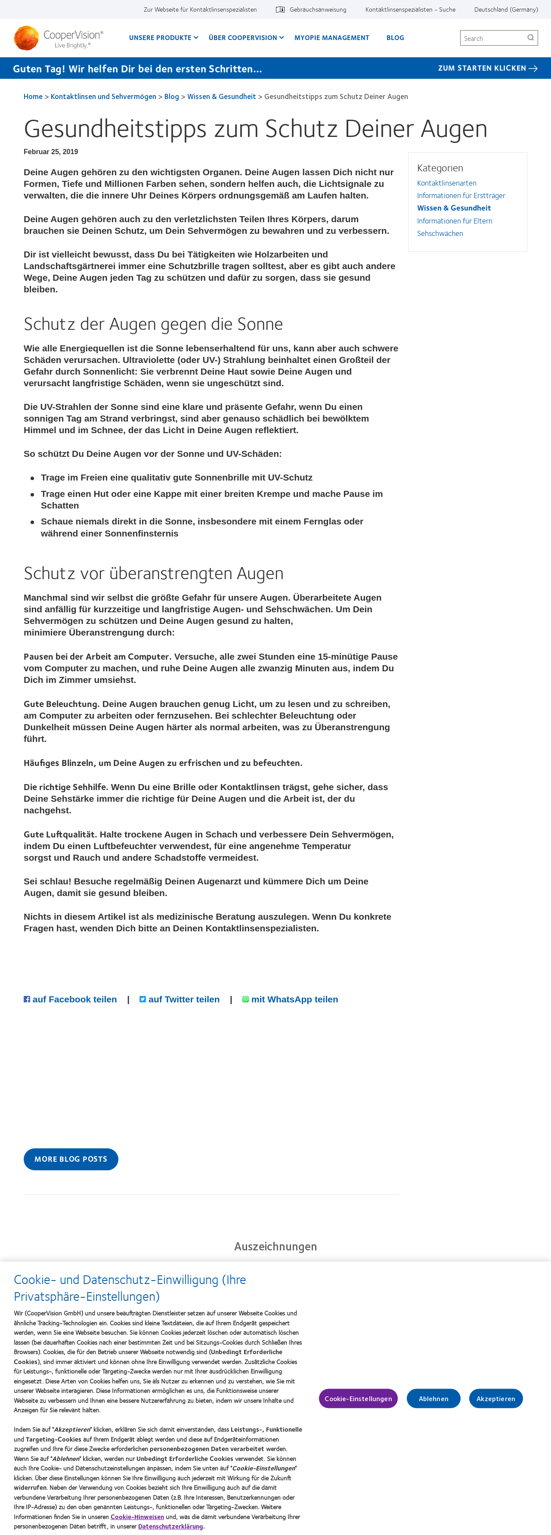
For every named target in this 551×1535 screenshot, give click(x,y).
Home (33, 96)
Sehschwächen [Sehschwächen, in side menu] (440, 233)
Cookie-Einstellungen (358, 1402)
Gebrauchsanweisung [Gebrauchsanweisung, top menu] (318, 9)
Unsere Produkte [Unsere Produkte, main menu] (160, 37)
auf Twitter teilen (180, 999)
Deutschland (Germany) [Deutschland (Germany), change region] (506, 9)
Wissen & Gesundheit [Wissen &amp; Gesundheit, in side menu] (454, 208)
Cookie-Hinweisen (137, 1520)
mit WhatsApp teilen (290, 999)
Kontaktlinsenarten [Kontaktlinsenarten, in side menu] (447, 183)
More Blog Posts (70, 1159)
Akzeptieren (496, 1402)
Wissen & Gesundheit (221, 96)
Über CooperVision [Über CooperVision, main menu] (243, 37)
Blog (171, 96)
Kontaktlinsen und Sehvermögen (103, 96)
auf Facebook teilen (72, 999)
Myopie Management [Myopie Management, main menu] (331, 37)
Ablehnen (434, 1402)
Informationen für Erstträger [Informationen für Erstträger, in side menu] (461, 195)
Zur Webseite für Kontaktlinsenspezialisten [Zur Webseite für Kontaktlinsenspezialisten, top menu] (200, 9)
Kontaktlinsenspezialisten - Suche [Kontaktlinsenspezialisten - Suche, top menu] (410, 9)
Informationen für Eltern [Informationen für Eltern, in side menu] (454, 220)
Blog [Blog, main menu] (395, 37)
